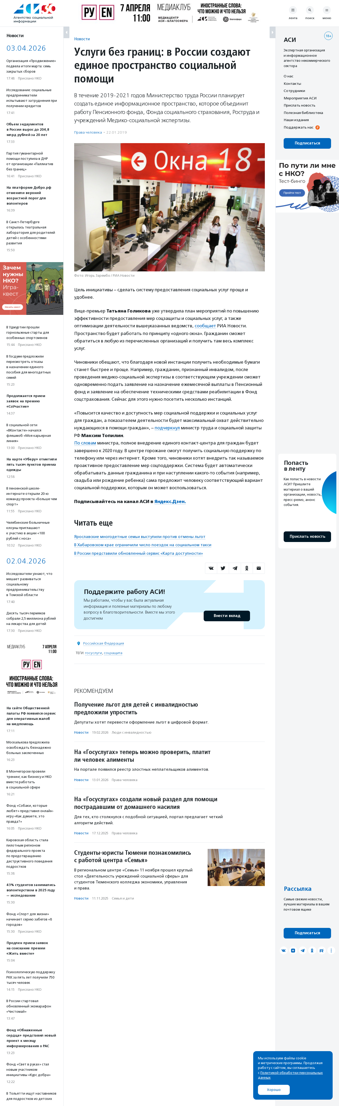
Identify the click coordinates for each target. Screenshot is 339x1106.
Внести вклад (226, 615)
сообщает (206, 325)
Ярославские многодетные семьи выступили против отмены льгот (140, 536)
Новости (82, 39)
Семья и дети (123, 898)
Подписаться (307, 143)
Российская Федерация (103, 642)
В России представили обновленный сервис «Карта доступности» (138, 552)
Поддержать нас (298, 127)
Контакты (292, 83)
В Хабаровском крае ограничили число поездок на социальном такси (142, 544)
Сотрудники (294, 91)
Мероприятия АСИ (300, 98)
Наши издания (296, 120)
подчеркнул (167, 427)
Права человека (88, 132)
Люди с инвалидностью (131, 732)
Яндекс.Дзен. (170, 501)
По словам (85, 442)
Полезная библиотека (303, 113)
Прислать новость (299, 105)
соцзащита (113, 652)
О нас (288, 76)
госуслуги (93, 652)
